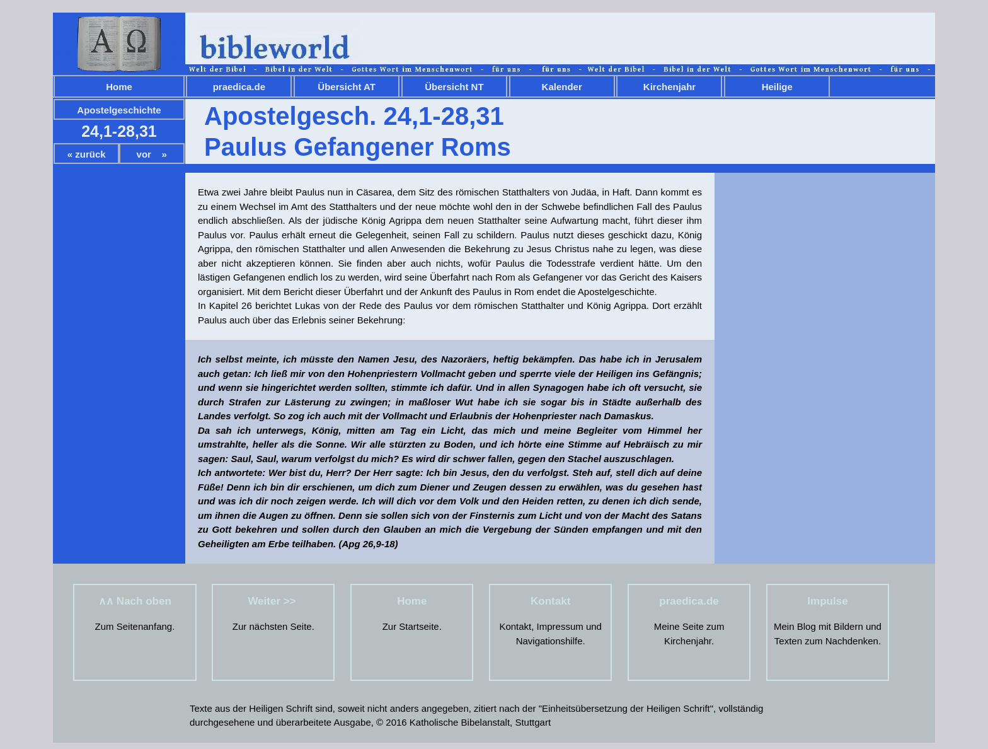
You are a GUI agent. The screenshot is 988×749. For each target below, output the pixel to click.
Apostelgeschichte (119, 110)
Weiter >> (273, 601)
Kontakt (550, 601)
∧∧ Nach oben (134, 601)
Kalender (562, 86)
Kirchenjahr (669, 86)
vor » (152, 154)
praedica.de (239, 86)
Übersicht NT (454, 86)
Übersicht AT (347, 86)
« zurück (86, 154)
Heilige (777, 86)
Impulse (827, 601)
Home (119, 86)
